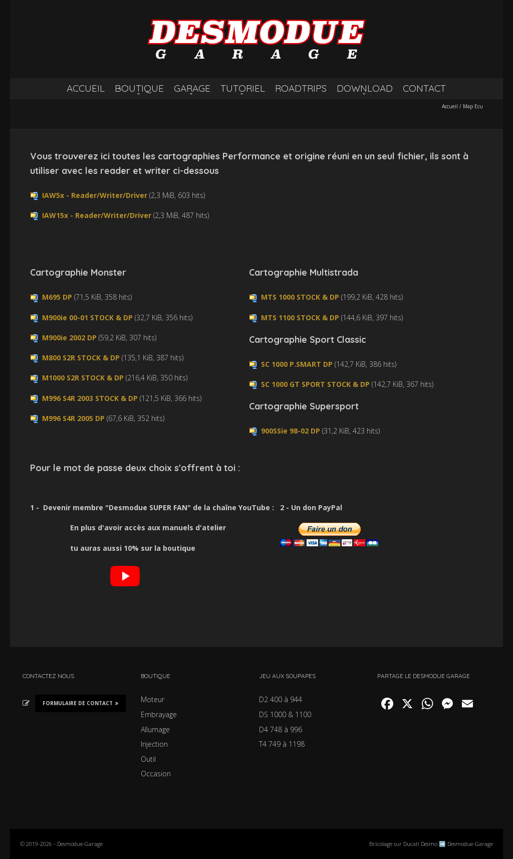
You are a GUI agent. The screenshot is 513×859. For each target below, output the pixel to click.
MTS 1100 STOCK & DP (300, 317)
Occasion (156, 773)
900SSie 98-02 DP (290, 431)
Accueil (450, 106)
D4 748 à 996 (280, 729)
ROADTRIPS (301, 88)
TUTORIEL (242, 88)
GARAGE (192, 88)
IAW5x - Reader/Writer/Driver (94, 195)
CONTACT (424, 88)
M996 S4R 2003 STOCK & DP (90, 398)
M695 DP (57, 297)
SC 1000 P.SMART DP (297, 364)
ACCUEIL (86, 88)
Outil (148, 759)
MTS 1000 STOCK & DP (300, 297)
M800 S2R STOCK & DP (81, 357)
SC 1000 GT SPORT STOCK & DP (315, 384)
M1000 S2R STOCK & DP (83, 377)
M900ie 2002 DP (69, 337)
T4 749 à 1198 (282, 744)
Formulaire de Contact (80, 703)
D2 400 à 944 (280, 699)
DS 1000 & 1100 (285, 714)
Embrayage (159, 714)
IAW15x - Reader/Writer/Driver (96, 215)
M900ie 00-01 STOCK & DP (87, 317)
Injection (154, 744)
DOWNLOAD (365, 88)
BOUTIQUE (139, 88)
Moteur (152, 699)
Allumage (155, 729)
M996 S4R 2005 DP (73, 418)
